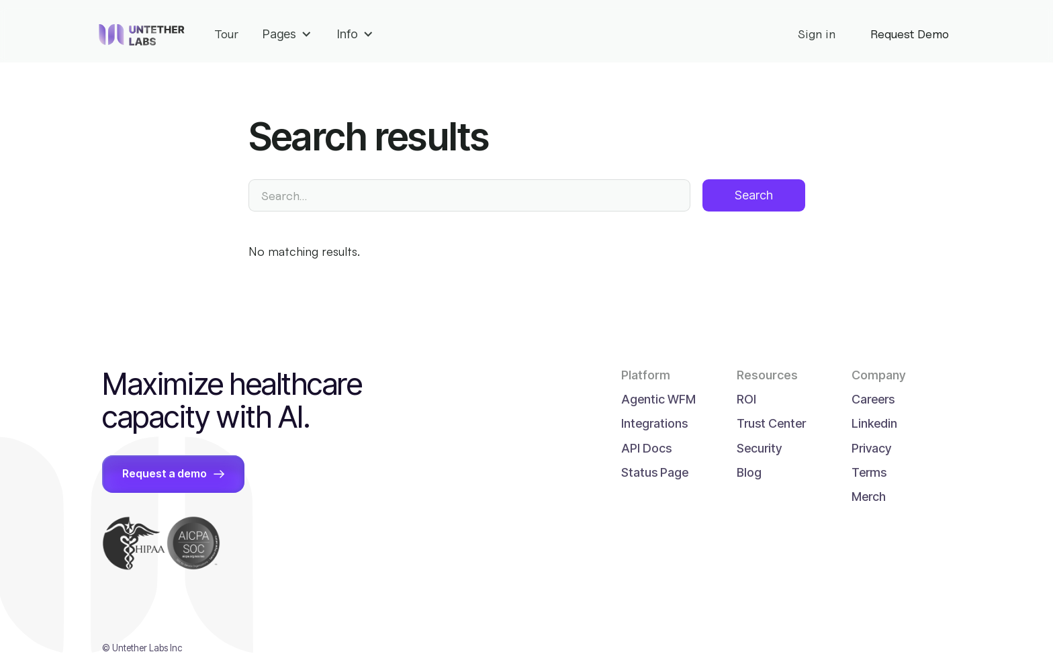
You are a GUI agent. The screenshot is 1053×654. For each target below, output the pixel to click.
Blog (749, 472)
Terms (869, 472)
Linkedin (874, 423)
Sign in (816, 34)
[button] (288, 37)
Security (759, 448)
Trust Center (771, 423)
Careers (873, 399)
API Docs (646, 448)
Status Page (654, 472)
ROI (746, 399)
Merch (869, 496)
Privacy (871, 448)
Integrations (654, 423)
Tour (226, 34)
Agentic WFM (658, 399)
